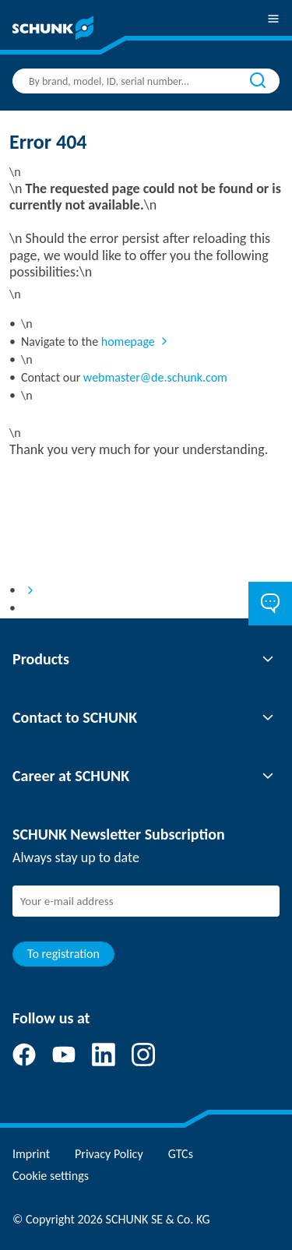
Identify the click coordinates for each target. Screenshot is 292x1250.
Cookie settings (50, 1175)
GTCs (180, 1153)
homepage (128, 341)
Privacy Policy (109, 1153)
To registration (63, 953)
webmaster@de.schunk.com (155, 377)
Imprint (31, 1153)
